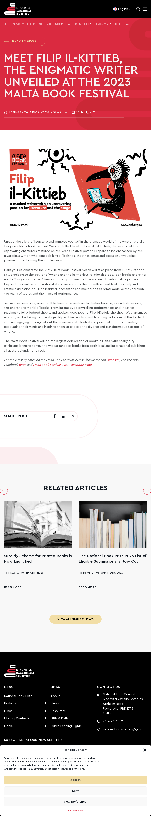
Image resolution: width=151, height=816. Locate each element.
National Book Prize (18, 696)
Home (7, 24)
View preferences (76, 801)
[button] (145, 750)
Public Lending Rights (66, 726)
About (55, 696)
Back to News (20, 41)
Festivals (10, 703)
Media (8, 726)
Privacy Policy (75, 810)
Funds (8, 711)
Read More (12, 587)
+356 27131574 (113, 721)
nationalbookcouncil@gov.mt (124, 729)
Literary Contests (16, 718)
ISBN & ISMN (59, 718)
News (16, 24)
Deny (75, 790)
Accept (75, 779)
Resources (58, 711)
